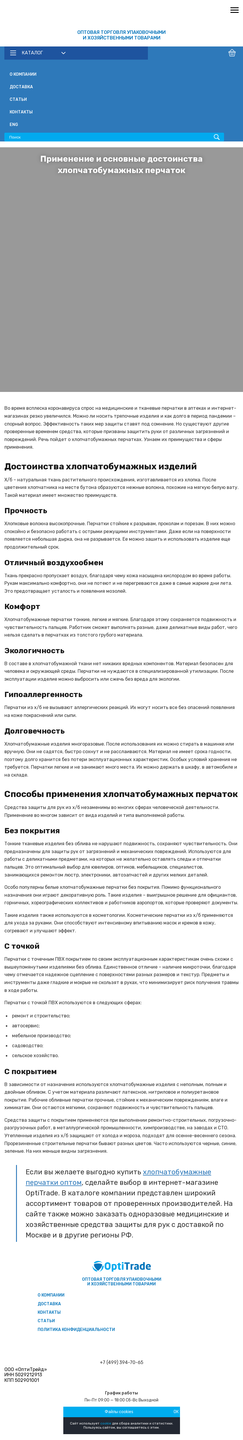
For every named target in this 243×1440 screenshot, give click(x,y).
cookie (105, 1423)
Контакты (21, 112)
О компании (23, 74)
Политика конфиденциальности (76, 1329)
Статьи (18, 99)
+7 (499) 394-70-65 (121, 1362)
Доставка (21, 86)
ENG (14, 124)
